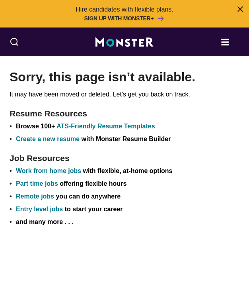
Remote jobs (35, 196)
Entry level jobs (39, 209)
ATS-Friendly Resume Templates (105, 126)
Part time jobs (37, 183)
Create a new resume (49, 139)
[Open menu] (233, 41)
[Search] (14, 42)
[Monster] (124, 42)
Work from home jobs (48, 170)
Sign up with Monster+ (124, 19)
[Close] (240, 9)
